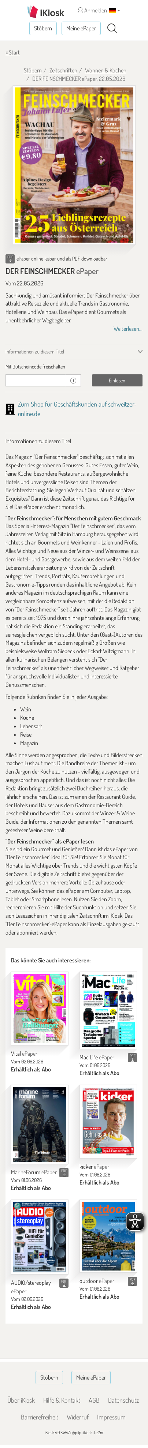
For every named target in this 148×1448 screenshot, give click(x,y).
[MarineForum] (40, 1124)
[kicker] (108, 1122)
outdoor (96, 1280)
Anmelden (92, 10)
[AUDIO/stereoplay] (40, 1237)
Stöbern (43, 28)
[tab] (74, 366)
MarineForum (34, 1172)
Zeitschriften (63, 70)
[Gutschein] (35, 380)
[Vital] (40, 1008)
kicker (94, 1166)
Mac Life (96, 1057)
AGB (94, 1400)
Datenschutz (123, 1400)
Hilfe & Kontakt (61, 1400)
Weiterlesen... (128, 328)
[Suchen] (112, 28)
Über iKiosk (21, 1400)
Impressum (111, 1417)
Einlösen (117, 380)
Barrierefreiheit (39, 1417)
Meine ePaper (81, 28)
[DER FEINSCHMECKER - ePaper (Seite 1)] (74, 165)
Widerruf (78, 1417)
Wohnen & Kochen (105, 70)
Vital (24, 1053)
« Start (12, 52)
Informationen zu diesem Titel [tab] (34, 351)
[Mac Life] (108, 1010)
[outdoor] (108, 1236)
